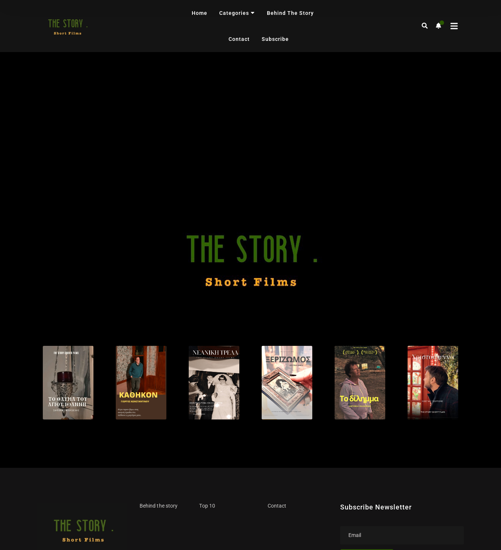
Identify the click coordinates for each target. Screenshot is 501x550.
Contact (239, 39)
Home (199, 13)
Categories (237, 13)
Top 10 (207, 350)
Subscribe (275, 39)
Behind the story (290, 13)
